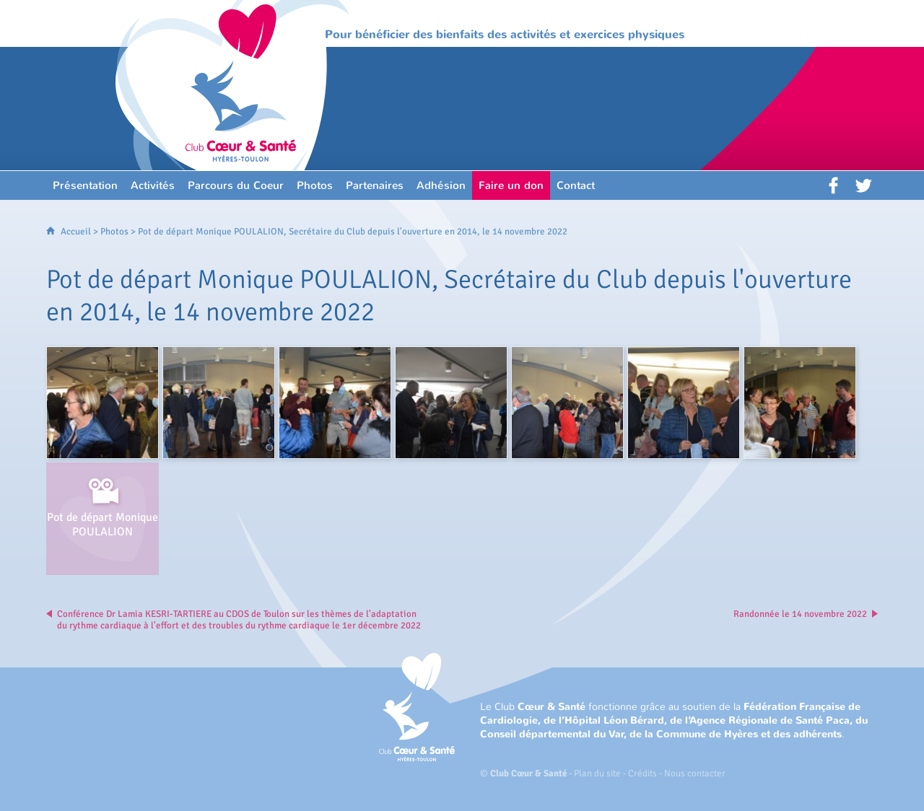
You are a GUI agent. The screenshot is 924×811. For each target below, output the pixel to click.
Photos (114, 231)
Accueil (76, 231)
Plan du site (597, 773)
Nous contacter (694, 773)
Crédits (642, 773)
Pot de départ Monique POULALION (102, 524)
